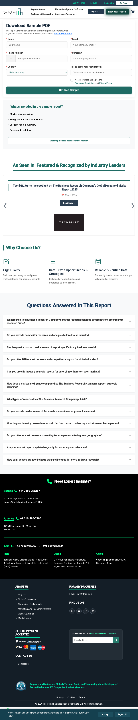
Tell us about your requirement (86, 67)
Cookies (71, 695)
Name (10, 39)
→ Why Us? (20, 594)
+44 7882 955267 (29, 490)
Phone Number (14, 53)
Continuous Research (66, 14)
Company (76, 53)
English (96, 11)
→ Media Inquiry (23, 618)
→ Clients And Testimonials (28, 604)
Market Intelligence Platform (69, 9)
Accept (105, 714)
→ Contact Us (22, 664)
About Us (95, 3)
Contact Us (109, 3)
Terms (82, 695)
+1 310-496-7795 (30, 518)
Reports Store (38, 9)
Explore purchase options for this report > (69, 141)
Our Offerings (80, 3)
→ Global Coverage (24, 613)
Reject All (122, 714)
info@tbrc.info (84, 594)
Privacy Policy (105, 83)
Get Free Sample (69, 90)
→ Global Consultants (25, 599)
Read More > (70, 202)
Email (74, 39)
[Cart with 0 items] (133, 11)
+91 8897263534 (53, 545)
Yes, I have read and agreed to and (93, 81)
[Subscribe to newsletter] (116, 640)
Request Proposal (117, 11)
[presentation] (96, 651)
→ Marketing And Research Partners (33, 609)
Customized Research (42, 14)
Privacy (60, 695)
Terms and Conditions (85, 83)
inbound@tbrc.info (63, 33)
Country (11, 67)
